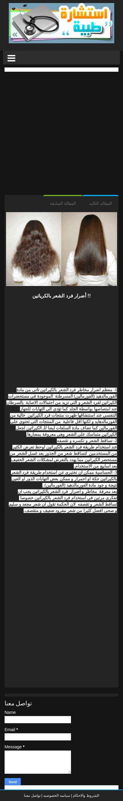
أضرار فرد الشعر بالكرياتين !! (61, 295)
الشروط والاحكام (85, 795)
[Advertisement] (61, 133)
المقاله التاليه (100, 203)
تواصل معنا (32, 795)
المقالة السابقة (63, 203)
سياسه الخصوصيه (56, 795)
